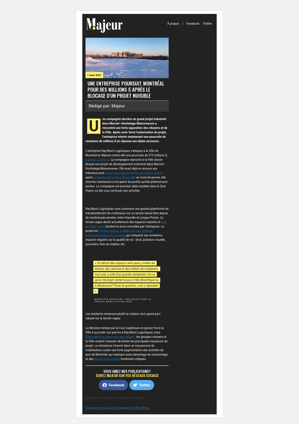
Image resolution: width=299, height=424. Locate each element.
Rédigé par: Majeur (107, 105)
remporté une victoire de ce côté (114, 177)
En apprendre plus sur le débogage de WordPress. (118, 407)
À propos (173, 23)
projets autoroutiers (107, 359)
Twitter (207, 23)
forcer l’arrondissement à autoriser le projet (133, 173)
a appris (97, 159)
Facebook (193, 23)
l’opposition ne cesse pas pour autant (109, 336)
